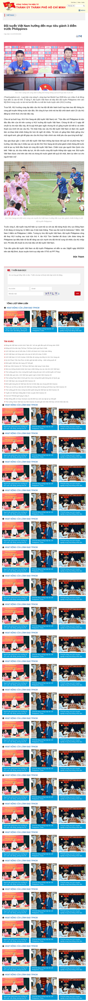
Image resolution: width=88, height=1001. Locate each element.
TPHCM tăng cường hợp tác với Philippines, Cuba (43, 329)
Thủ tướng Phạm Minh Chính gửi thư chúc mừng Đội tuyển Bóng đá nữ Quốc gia (33, 378)
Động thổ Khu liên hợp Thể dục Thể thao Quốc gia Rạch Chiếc (26, 348)
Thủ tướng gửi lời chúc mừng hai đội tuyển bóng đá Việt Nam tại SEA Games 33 (32, 390)
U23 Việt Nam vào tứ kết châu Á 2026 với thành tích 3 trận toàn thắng (29, 351)
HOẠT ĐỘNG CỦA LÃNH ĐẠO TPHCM (23, 308)
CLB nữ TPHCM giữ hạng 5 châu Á (17, 396)
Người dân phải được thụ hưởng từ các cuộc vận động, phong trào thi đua (16, 330)
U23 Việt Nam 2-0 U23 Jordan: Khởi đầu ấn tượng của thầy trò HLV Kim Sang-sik (32, 357)
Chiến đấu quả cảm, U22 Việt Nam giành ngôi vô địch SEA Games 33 (29, 375)
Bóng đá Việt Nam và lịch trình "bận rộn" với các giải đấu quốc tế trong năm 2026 (32, 345)
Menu (82, 10)
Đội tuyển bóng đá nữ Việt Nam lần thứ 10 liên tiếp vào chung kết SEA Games (31, 384)
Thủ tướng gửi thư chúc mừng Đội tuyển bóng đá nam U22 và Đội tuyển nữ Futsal (33, 372)
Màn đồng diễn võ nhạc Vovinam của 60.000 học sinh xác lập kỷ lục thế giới (31, 399)
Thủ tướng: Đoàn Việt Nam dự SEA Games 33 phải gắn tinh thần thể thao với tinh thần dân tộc (37, 402)
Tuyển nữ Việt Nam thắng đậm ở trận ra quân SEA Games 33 (26, 393)
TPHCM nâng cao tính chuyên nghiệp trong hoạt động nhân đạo (71, 329)
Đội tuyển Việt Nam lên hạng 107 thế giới (19, 363)
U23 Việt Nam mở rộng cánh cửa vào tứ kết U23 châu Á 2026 (26, 354)
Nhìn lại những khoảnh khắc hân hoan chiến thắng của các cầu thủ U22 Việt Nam (33, 369)
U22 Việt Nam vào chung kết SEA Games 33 (20, 381)
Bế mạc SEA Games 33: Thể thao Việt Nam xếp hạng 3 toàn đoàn (27, 366)
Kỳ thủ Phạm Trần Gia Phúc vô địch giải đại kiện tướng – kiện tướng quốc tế (31, 360)
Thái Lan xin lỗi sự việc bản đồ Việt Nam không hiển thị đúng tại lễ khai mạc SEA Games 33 (36, 387)
